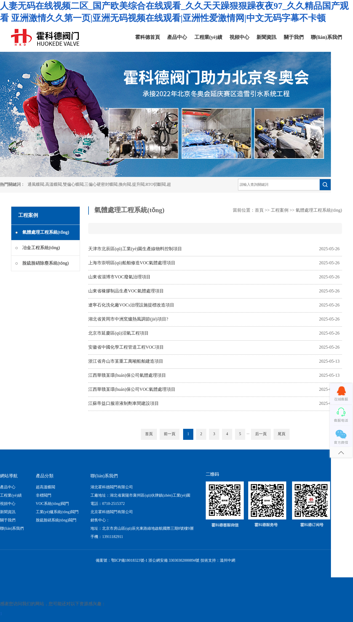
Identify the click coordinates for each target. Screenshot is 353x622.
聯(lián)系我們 (326, 37)
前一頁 (169, 434)
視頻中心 (239, 37)
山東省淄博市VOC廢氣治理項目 (119, 277)
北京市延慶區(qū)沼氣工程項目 (118, 333)
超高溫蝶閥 (45, 487)
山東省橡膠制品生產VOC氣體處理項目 (126, 291)
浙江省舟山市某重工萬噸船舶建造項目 (125, 361)
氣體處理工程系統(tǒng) (319, 210)
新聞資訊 (266, 37)
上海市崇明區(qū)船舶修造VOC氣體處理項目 (131, 263)
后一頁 (261, 434)
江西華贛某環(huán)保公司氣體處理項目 (127, 375)
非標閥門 (43, 496)
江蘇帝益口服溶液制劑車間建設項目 (123, 403)
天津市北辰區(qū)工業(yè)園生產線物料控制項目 (135, 249)
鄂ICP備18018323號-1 (129, 561)
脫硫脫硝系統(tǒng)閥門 (56, 520)
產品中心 (177, 37)
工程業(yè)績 (208, 37)
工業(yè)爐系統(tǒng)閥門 (57, 512)
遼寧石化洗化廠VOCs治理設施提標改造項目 (131, 305)
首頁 (259, 210)
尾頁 (281, 434)
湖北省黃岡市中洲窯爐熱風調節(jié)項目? (128, 319)
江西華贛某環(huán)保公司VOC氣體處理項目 (131, 389)
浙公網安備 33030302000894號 (174, 561)
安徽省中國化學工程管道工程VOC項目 (126, 347)
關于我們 (294, 37)
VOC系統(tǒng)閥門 (52, 504)
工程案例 (279, 210)
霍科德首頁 (147, 37)
